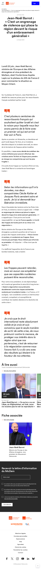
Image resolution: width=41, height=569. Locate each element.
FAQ (20, 541)
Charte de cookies (20, 547)
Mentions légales (20, 533)
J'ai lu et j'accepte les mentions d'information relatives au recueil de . (21, 497)
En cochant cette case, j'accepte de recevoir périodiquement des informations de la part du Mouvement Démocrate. (20, 484)
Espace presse (20, 539)
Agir (35, 3)
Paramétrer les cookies (20, 550)
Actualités (4, 9)
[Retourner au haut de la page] (37, 565)
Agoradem (20, 544)
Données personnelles (20, 536)
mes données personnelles (11, 498)
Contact (20, 552)
